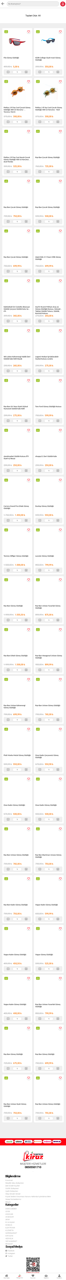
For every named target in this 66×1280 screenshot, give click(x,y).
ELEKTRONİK (10, 1228)
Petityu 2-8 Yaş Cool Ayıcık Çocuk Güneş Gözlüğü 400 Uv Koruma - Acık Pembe (17, 159)
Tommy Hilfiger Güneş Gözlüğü (16, 556)
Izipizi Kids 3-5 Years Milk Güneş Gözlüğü (48, 258)
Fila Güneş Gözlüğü (11, 57)
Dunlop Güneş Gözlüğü (44, 506)
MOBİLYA (8, 1225)
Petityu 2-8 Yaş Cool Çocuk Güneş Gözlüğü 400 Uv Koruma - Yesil (48, 108)
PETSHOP (9, 1244)
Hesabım (59, 1276)
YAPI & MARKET (11, 1241)
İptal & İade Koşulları (12, 1186)
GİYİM (7, 1211)
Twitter (9, 1256)
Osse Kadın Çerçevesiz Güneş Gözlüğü (47, 756)
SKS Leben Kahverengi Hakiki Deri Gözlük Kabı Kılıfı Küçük (17, 357)
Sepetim (46, 1276)
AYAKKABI (9, 1214)
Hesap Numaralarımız (13, 1199)
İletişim (8, 1202)
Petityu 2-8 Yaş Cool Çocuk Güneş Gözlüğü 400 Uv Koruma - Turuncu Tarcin (17, 109)
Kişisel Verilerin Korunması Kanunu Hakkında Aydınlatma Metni (28, 1197)
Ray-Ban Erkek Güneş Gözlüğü (16, 655)
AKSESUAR (9, 1217)
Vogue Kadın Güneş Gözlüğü (46, 904)
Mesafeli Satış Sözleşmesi (14, 1183)
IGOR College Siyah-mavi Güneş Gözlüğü (48, 58)
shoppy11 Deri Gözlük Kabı (46, 456)
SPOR (7, 1220)
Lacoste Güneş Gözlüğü (44, 556)
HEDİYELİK (9, 1239)
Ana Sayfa (6, 1276)
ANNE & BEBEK (11, 1209)
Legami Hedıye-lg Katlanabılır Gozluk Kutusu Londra (47, 357)
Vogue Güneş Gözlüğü (44, 954)
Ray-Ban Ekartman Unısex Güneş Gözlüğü (48, 856)
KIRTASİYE (9, 1236)
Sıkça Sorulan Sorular (12, 1194)
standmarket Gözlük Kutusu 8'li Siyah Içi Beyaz (16, 457)
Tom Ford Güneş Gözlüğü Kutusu (48, 406)
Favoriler (33, 1276)
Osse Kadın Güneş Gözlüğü (14, 805)
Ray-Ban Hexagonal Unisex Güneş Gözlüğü (48, 656)
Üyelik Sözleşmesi (11, 1191)
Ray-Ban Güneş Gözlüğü (13, 606)
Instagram (10, 1253)
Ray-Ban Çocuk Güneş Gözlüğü (47, 157)
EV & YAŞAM (10, 1222)
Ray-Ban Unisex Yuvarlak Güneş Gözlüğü (47, 607)
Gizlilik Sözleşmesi (12, 1188)
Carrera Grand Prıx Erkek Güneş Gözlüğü (16, 507)
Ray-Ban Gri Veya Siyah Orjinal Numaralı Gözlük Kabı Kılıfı (16, 407)
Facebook (9, 1251)
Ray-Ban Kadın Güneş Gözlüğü (16, 904)
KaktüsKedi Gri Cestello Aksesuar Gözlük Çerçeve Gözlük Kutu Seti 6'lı (17, 309)
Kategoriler (20, 1276)
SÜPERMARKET (11, 1233)
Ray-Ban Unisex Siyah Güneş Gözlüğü (15, 1105)
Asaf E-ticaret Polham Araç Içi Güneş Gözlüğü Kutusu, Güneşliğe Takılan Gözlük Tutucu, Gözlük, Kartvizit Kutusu (48, 310)
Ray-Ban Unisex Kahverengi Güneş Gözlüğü (14, 706)
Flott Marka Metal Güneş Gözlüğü (17, 755)
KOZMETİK (9, 1230)
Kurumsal (9, 1180)
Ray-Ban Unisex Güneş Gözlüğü (47, 705)
